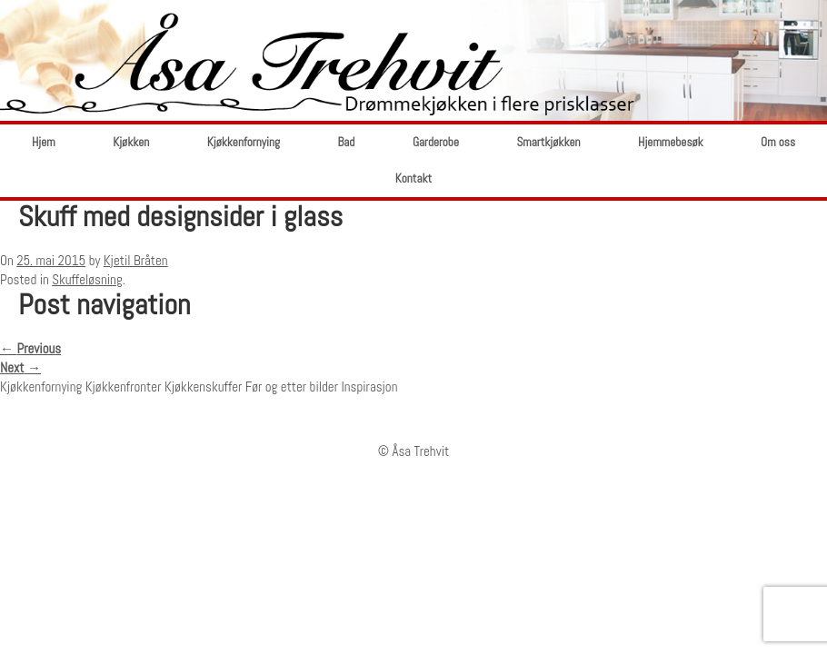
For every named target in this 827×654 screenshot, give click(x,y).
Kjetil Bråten (136, 260)
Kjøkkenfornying (243, 142)
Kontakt (413, 178)
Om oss (778, 142)
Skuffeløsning (87, 279)
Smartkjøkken (548, 142)
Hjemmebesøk (670, 142)
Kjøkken (131, 142)
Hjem (43, 142)
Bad (345, 142)
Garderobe (436, 142)
